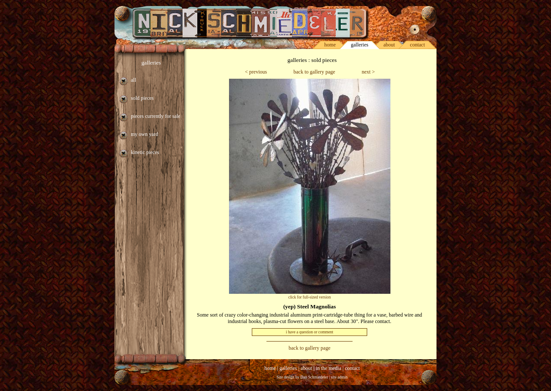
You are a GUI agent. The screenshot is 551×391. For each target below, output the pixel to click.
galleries (151, 62)
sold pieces (142, 98)
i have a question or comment (309, 332)
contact (417, 45)
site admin (339, 377)
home (330, 45)
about (389, 45)
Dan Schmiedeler (314, 377)
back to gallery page (314, 72)
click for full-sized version (309, 297)
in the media (328, 368)
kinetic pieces (145, 152)
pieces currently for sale (155, 116)
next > (368, 72)
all (133, 80)
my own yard (144, 134)
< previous (256, 72)
